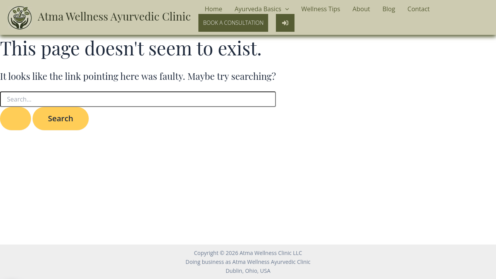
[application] (285, 9)
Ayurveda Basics (261, 9)
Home (213, 9)
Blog (388, 9)
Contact (419, 9)
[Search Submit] (15, 118)
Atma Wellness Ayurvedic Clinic (114, 16)
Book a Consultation (233, 22)
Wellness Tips (320, 9)
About (361, 9)
